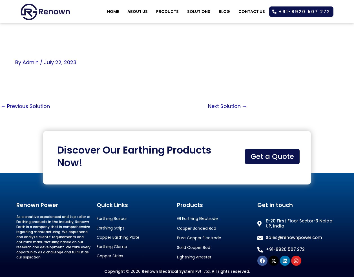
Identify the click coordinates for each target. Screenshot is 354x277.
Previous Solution (25, 106)
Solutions (198, 11)
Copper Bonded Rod (196, 228)
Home (113, 11)
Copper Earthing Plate (118, 237)
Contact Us (251, 11)
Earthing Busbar (112, 218)
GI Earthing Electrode (197, 218)
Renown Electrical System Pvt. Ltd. (176, 271)
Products (167, 11)
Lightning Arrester (194, 257)
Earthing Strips (111, 228)
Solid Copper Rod (193, 247)
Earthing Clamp (112, 246)
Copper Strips (110, 256)
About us (137, 11)
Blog (224, 11)
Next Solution (227, 106)
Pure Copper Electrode (199, 238)
